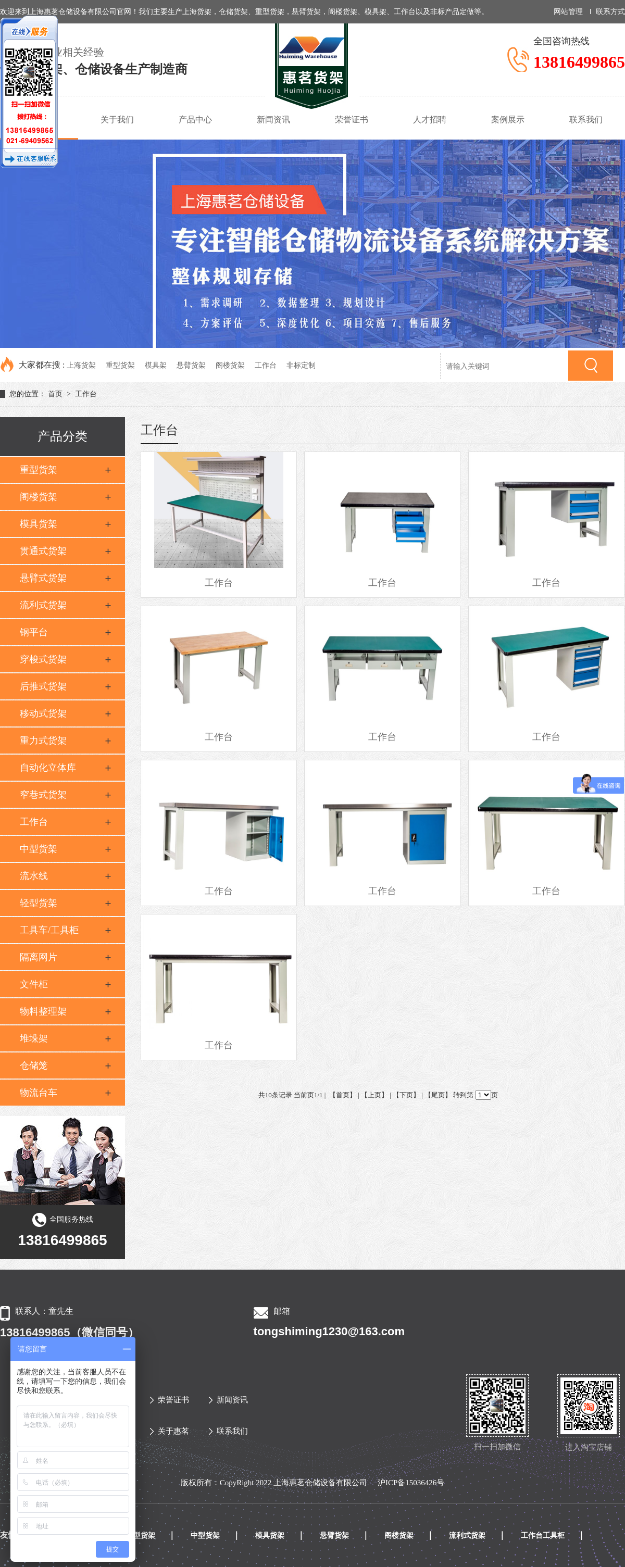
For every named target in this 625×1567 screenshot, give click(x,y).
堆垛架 (34, 1038)
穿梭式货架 (43, 659)
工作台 (266, 365)
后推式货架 (43, 686)
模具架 (156, 365)
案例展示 (507, 119)
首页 (55, 394)
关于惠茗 (169, 1431)
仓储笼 (34, 1065)
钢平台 (34, 632)
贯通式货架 (43, 551)
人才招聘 (429, 119)
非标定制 (301, 365)
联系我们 (586, 119)
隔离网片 (38, 957)
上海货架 (81, 365)
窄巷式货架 (43, 794)
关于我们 (117, 119)
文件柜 (34, 984)
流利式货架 (43, 605)
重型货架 (120, 365)
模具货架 (38, 524)
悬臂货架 (191, 365)
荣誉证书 (351, 119)
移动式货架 (43, 713)
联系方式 (610, 12)
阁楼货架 (230, 365)
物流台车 (38, 1092)
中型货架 (38, 849)
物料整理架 (43, 1011)
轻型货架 (38, 903)
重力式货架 (43, 740)
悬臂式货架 (43, 578)
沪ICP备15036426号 (411, 1482)
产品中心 (195, 119)
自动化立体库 (48, 767)
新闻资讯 (273, 119)
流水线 (34, 876)
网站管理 (568, 12)
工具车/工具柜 (49, 930)
